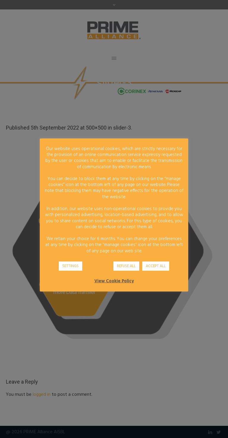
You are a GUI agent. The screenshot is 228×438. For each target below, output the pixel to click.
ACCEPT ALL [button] (156, 266)
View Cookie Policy (114, 281)
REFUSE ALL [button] (126, 266)
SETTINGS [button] (70, 266)
